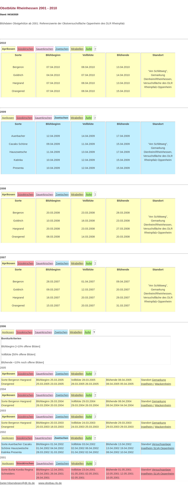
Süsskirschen (25, 48)
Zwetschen (62, 48)
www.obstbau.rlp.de (50, 483)
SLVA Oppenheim (163, 448)
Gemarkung (159, 379)
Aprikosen (8, 117)
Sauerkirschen (44, 48)
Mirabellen (77, 48)
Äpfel (89, 48)
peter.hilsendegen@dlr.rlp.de (18, 483)
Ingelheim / (147, 383)
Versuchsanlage (161, 444)
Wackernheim (163, 383)
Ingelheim (147, 448)
